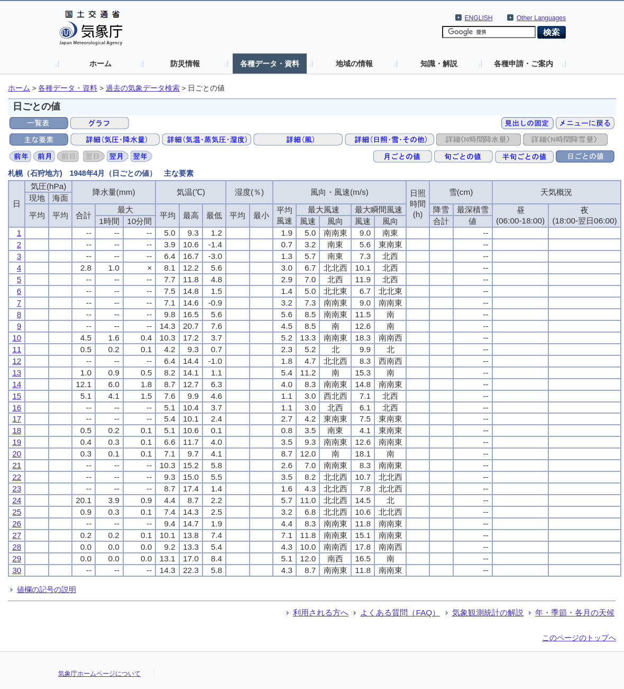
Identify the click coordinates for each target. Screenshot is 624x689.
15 (16, 395)
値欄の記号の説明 (46, 589)
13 (16, 372)
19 (16, 441)
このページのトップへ (579, 637)
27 (16, 535)
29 (16, 558)
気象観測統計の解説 (488, 612)
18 (16, 430)
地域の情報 (354, 63)
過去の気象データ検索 (143, 88)
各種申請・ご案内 (523, 63)
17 (16, 418)
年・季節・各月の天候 (574, 612)
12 (16, 360)
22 (16, 476)
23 (16, 488)
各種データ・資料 (269, 63)
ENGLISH (479, 18)
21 (16, 465)
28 (16, 546)
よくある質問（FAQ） (400, 612)
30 (16, 570)
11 (16, 349)
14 (16, 384)
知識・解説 (438, 63)
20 (16, 453)
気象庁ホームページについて (99, 673)
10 (16, 337)
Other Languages (541, 18)
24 (16, 500)
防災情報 (185, 63)
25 (16, 511)
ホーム (100, 63)
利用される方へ (320, 612)
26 (16, 523)
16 (16, 407)
